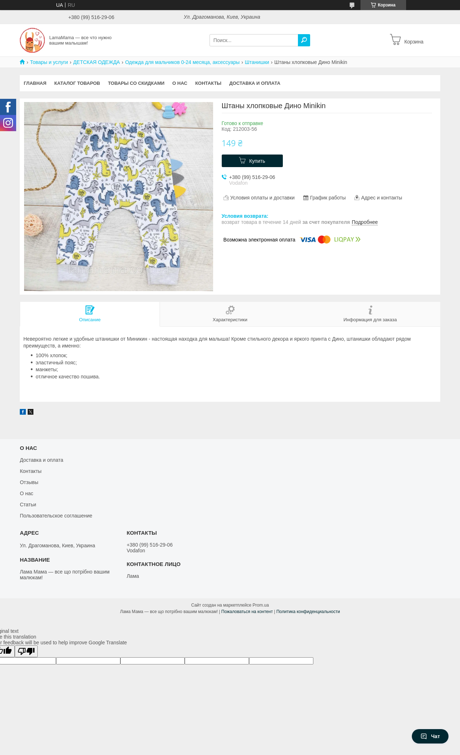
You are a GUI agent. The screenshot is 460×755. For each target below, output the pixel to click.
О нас (180, 83)
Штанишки (257, 62)
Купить (257, 161)
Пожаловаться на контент (247, 611)
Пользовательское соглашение (56, 516)
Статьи (28, 504)
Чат (430, 736)
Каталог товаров (77, 83)
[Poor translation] (26, 651)
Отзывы (29, 482)
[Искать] (304, 40)
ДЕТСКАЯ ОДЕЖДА (96, 62)
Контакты (208, 83)
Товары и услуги (49, 62)
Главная (35, 83)
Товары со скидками (136, 83)
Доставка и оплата (254, 83)
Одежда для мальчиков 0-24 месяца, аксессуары (182, 62)
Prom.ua (261, 605)
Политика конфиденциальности (308, 611)
